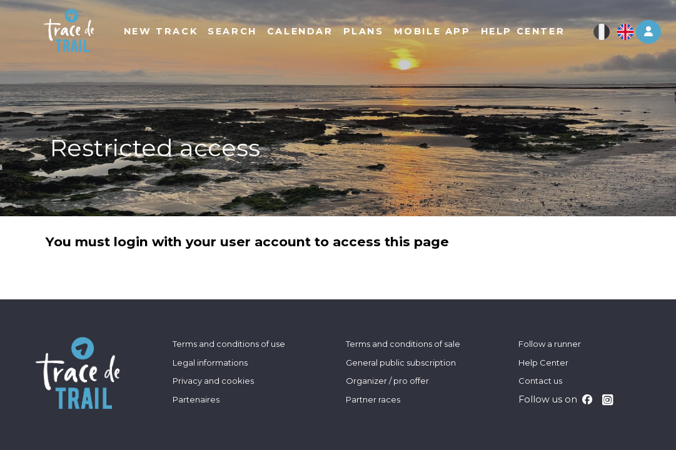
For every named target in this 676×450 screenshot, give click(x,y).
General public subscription (401, 363)
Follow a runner (549, 344)
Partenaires (196, 399)
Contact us (540, 381)
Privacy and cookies (213, 381)
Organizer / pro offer (387, 381)
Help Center (543, 363)
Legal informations (210, 363)
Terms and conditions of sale (403, 344)
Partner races (373, 399)
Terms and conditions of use (229, 344)
